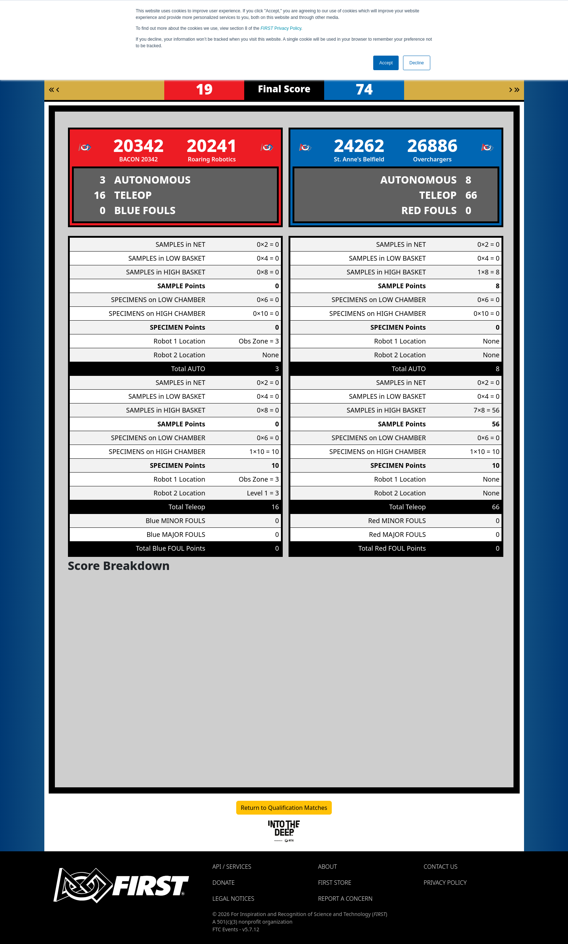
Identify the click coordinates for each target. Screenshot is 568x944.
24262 (359, 145)
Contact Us (441, 867)
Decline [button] (416, 62)
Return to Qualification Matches (284, 808)
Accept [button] (386, 62)
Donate (224, 883)
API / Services (232, 867)
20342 (138, 145)
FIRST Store (334, 883)
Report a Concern (345, 899)
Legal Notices (233, 899)
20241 (211, 145)
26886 (432, 145)
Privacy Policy (281, 28)
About (327, 867)
